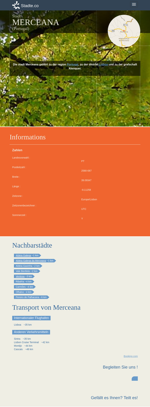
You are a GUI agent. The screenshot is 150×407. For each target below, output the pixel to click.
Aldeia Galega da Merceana (31, 260)
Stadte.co (30, 5)
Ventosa (20, 276)
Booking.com (131, 356)
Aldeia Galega (23, 255)
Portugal (72, 64)
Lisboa (103, 64)
